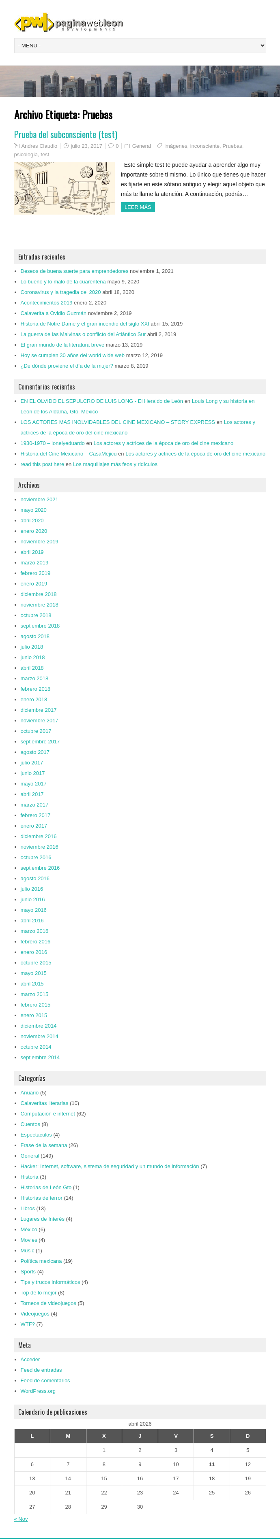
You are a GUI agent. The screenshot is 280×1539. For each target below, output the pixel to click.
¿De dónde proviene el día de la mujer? (67, 366)
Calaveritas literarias (45, 1103)
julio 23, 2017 (86, 146)
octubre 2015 (36, 963)
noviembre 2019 (39, 542)
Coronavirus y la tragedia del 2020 (61, 292)
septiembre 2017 (40, 742)
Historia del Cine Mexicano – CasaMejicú (69, 454)
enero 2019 (34, 584)
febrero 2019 (36, 573)
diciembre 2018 (39, 594)
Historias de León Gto (46, 1187)
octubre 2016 (36, 857)
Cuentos (30, 1124)
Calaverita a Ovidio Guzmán (54, 313)
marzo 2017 (35, 805)
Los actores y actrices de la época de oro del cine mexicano (164, 443)
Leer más (138, 207)
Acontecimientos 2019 (47, 303)
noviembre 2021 (39, 499)
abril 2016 (32, 920)
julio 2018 (32, 647)
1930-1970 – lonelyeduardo (53, 443)
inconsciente (205, 146)
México (29, 1229)
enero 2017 (34, 826)
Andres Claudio (39, 146)
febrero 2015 (36, 1005)
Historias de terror (41, 1198)
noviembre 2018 (39, 605)
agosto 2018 (35, 636)
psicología (26, 154)
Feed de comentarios (45, 1380)
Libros (28, 1208)
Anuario (30, 1093)
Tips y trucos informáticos (50, 1282)
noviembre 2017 (39, 720)
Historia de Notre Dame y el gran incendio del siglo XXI (85, 324)
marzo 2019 (35, 563)
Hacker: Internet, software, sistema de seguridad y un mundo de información (110, 1166)
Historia (30, 1177)
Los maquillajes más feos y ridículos (115, 464)
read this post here (43, 464)
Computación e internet (48, 1114)
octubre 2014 (36, 1047)
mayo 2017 (34, 784)
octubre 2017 (36, 731)
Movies (29, 1240)
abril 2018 (32, 668)
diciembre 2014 (39, 1026)
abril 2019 (32, 552)
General (141, 146)
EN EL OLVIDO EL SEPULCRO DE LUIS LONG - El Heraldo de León (102, 401)
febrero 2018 (36, 689)
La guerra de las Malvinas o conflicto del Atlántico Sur (83, 334)
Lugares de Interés (43, 1219)
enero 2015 (34, 1015)
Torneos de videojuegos (48, 1303)
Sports (28, 1272)
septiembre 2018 (40, 626)
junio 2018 (33, 657)
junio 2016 (33, 899)
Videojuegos (35, 1314)
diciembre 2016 (39, 836)
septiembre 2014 (40, 1057)
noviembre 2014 (39, 1036)
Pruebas (232, 146)
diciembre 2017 (39, 710)
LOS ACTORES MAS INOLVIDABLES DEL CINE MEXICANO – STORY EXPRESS (118, 422)
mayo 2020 (34, 510)
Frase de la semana (44, 1145)
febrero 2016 (36, 942)
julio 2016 (32, 889)
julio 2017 (32, 763)
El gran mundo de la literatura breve (63, 345)
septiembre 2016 (40, 868)
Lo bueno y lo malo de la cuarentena (63, 282)
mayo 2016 (34, 910)
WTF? (28, 1324)
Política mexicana (41, 1261)
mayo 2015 (34, 973)
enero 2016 (34, 952)
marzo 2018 (35, 678)
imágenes (175, 146)
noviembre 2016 (39, 847)
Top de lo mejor (39, 1293)
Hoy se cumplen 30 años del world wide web (73, 355)
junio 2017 (33, 773)
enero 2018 (34, 699)
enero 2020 (34, 531)
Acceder (30, 1359)
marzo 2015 (35, 994)
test (45, 154)
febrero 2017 (36, 815)
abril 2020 (32, 520)
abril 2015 (32, 984)
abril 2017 (32, 794)
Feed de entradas (41, 1370)
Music (27, 1250)
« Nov (21, 1519)
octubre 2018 (36, 615)
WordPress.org (38, 1391)
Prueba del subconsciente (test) (65, 134)
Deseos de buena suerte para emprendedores (75, 271)
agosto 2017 (35, 752)
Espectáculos (36, 1135)
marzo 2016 (35, 931)
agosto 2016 (35, 878)
